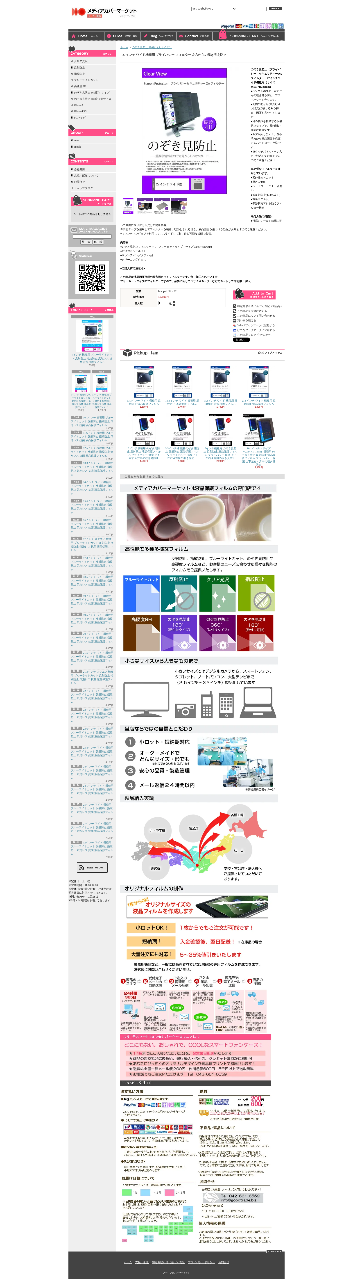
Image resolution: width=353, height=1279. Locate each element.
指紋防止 (79, 73)
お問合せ (194, 36)
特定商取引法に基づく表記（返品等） (260, 306)
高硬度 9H (80, 86)
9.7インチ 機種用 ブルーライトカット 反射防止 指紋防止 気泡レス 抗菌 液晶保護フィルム (102, 392)
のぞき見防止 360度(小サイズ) (92, 92)
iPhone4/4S (80, 111)
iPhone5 (78, 105)
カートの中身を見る (92, 200)
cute (76, 140)
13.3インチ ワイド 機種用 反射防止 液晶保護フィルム (144, 385)
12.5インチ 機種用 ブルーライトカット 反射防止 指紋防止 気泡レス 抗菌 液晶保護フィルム (92, 451)
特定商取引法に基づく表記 (168, 1262)
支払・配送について (122, 36)
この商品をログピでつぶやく (254, 334)
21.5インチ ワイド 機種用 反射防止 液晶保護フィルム (259, 385)
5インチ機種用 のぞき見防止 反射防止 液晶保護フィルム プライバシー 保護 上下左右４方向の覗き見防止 (144, 436)
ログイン (233, 19)
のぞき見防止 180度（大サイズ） (94, 98)
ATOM (99, 867)
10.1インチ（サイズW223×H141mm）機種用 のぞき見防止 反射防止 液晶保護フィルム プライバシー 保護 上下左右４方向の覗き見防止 (259, 439)
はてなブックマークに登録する (256, 330)
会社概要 (79, 169)
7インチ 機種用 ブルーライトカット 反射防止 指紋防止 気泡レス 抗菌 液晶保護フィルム (92, 342)
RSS (90, 867)
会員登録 (251, 19)
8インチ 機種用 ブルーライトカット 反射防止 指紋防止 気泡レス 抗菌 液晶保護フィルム (81, 392)
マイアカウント (272, 19)
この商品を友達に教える (252, 311)
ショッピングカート (249, 35)
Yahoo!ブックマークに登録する (256, 325)
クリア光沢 (81, 61)
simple (77, 146)
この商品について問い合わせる (256, 315)
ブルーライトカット (86, 80)
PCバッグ (80, 117)
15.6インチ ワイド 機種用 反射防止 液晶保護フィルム (182, 385)
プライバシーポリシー (201, 1262)
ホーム (86, 36)
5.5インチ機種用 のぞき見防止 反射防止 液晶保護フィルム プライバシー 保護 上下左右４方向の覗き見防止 (182, 436)
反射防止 (79, 67)
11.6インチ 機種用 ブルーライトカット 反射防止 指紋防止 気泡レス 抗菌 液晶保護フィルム (92, 436)
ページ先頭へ (274, 1251)
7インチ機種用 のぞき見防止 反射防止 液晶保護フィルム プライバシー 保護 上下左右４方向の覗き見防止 (220, 436)
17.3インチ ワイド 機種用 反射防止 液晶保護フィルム (220, 385)
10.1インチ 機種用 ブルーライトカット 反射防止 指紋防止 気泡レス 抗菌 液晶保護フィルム (92, 421)
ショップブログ (158, 36)
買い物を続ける (246, 320)
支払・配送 (142, 1262)
